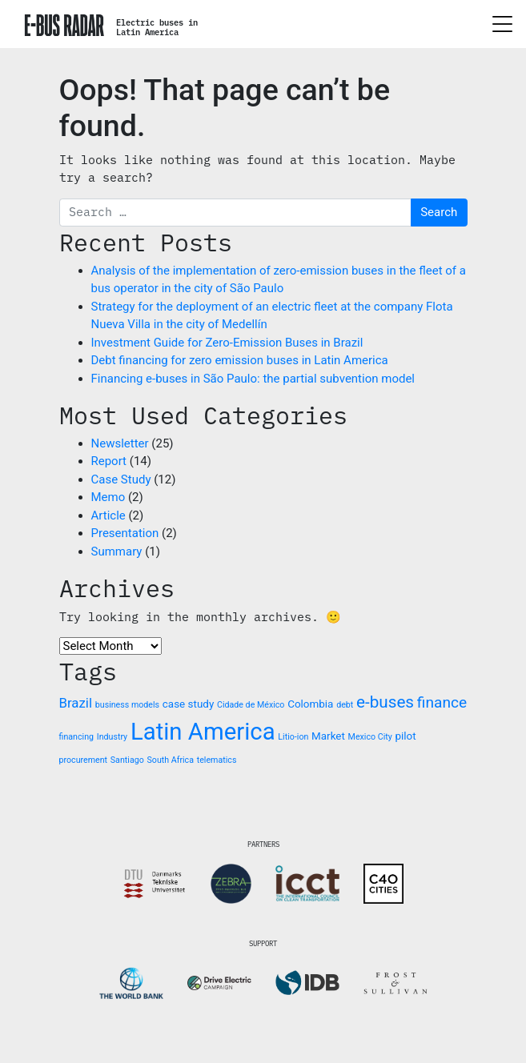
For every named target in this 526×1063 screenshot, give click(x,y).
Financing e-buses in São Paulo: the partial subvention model (253, 378)
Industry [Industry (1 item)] (112, 737)
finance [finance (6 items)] (442, 702)
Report (109, 461)
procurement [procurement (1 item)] (83, 760)
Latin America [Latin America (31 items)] (202, 731)
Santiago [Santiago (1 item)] (127, 760)
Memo (108, 497)
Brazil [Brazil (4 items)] (76, 703)
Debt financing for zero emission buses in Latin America (239, 360)
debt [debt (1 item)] (344, 705)
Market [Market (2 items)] (328, 736)
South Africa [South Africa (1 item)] (170, 760)
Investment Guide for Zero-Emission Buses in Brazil (227, 342)
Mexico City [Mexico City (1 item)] (370, 737)
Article (108, 515)
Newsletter (120, 443)
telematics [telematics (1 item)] (217, 760)
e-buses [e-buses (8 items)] (385, 702)
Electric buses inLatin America (157, 27)
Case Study (121, 479)
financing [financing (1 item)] (76, 737)
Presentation (125, 533)
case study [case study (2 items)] (188, 704)
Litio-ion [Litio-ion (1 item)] (293, 737)
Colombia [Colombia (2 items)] (310, 704)
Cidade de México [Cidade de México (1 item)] (250, 705)
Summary (117, 551)
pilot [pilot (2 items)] (406, 736)
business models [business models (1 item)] (127, 705)
